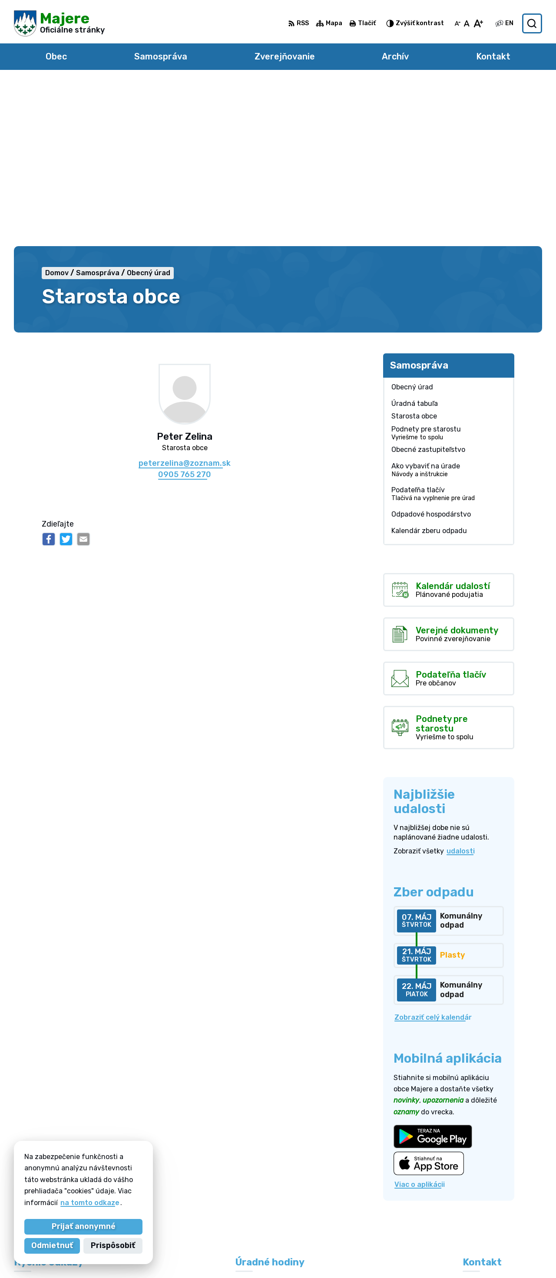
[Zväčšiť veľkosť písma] (478, 23)
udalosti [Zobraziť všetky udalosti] (461, 688)
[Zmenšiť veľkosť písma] (457, 23)
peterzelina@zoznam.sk (185, 300)
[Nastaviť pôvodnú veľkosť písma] (466, 23)
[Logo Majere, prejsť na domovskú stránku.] (59, 23)
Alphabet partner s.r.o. (276, 1254)
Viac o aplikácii (419, 1021)
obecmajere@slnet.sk (500, 1207)
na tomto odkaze (89, 1203)
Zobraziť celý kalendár (433, 854)
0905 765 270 (184, 311)
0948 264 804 (488, 1187)
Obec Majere (400, 1254)
